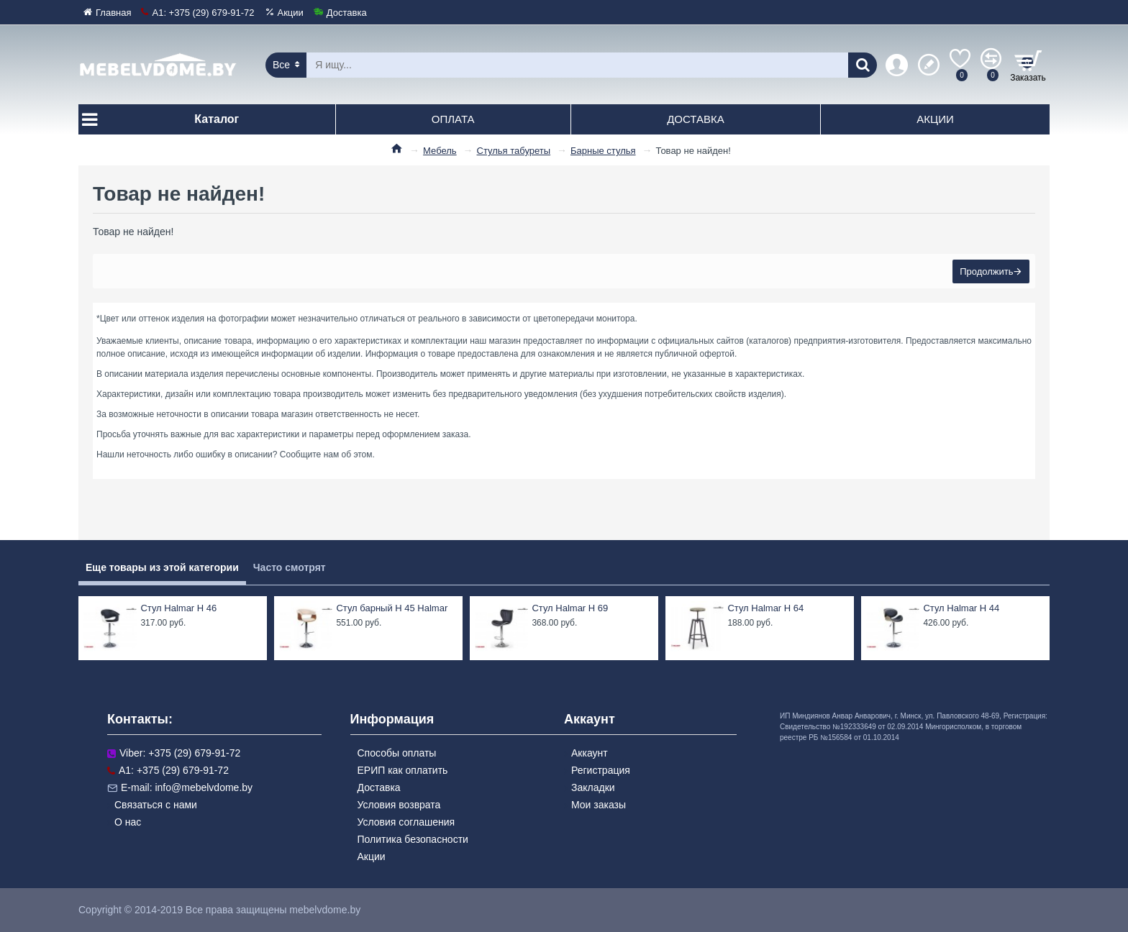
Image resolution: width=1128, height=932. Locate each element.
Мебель (440, 150)
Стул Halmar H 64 (765, 608)
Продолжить (984, 273)
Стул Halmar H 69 (570, 608)
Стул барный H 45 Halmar (391, 608)
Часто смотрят (289, 567)
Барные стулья (603, 150)
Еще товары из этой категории (162, 567)
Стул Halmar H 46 (178, 608)
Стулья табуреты (514, 150)
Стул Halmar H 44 (961, 608)
